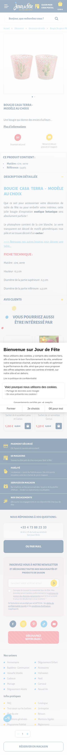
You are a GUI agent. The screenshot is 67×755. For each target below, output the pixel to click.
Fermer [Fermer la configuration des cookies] (11, 408)
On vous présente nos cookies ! (21, 394)
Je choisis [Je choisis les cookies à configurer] (33, 408)
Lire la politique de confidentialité (20, 378)
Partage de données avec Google (22, 391)
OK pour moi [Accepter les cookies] (56, 408)
